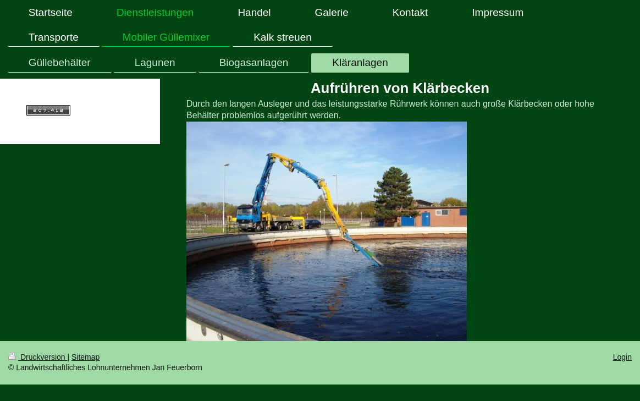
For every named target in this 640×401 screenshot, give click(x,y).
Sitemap (85, 357)
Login (622, 357)
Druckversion (37, 357)
